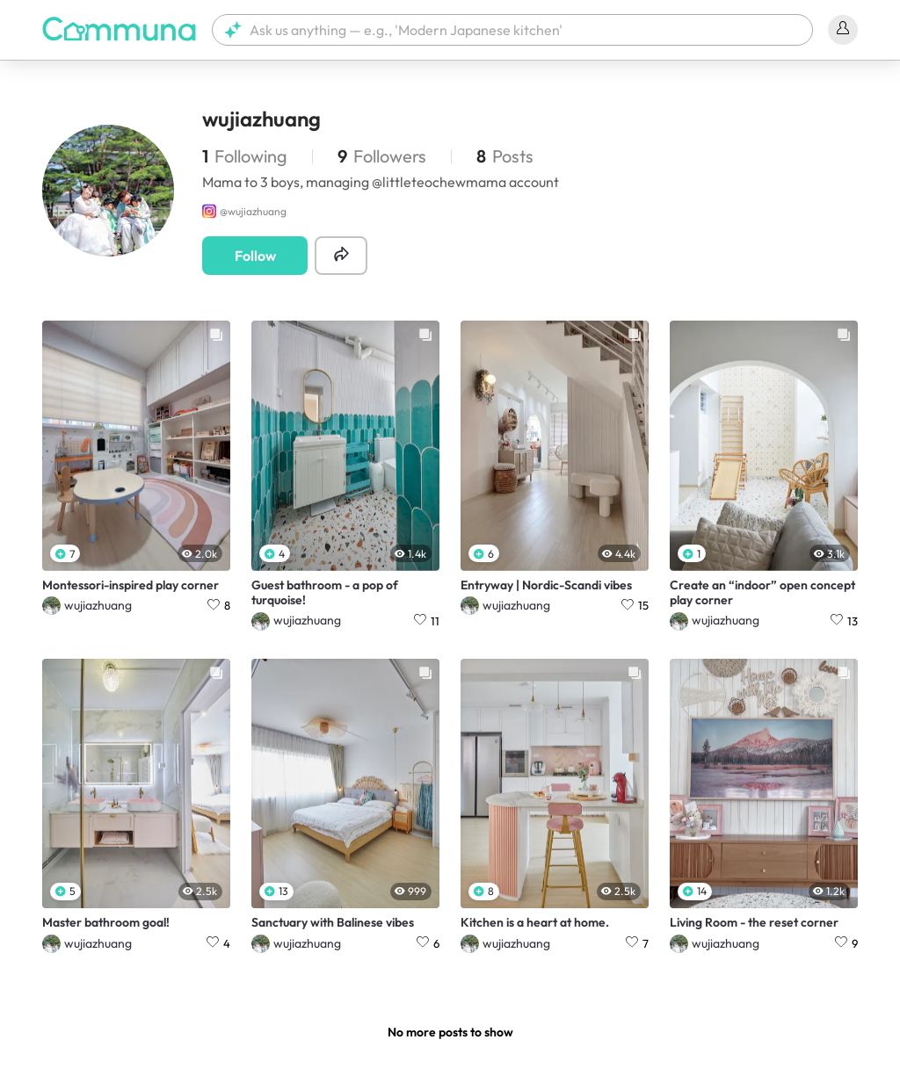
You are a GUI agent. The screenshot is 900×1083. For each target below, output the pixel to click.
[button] (512, 30)
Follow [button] (255, 255)
